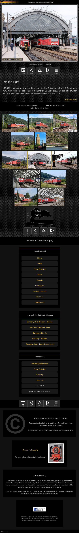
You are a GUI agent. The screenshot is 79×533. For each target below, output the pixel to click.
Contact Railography (30, 450)
